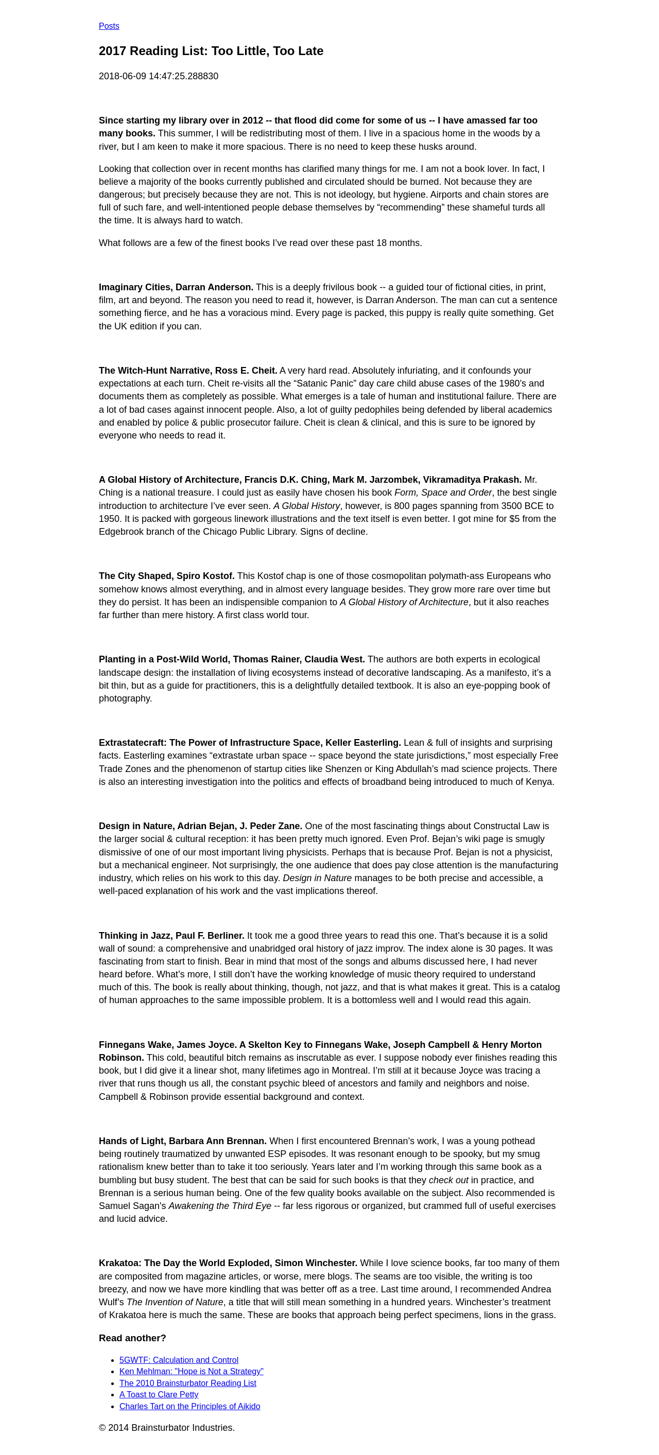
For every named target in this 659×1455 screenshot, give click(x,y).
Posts (109, 26)
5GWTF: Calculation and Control (178, 1360)
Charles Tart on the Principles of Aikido (190, 1406)
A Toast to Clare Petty (159, 1394)
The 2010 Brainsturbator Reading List (187, 1383)
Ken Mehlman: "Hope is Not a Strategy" (191, 1371)
